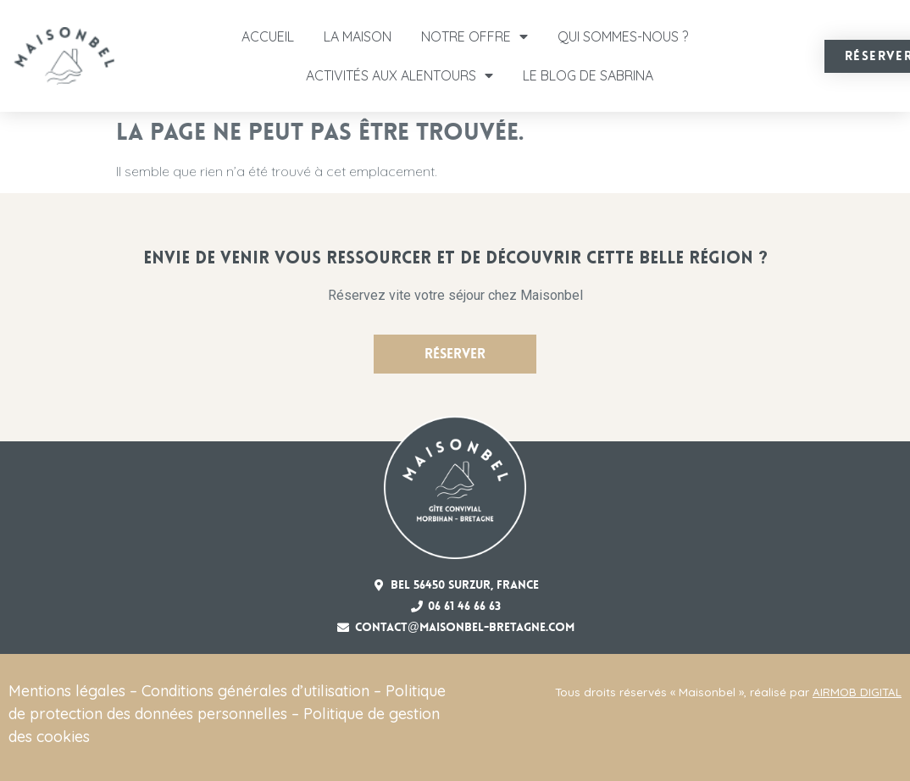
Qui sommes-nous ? (623, 36)
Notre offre (474, 36)
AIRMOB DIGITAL (857, 692)
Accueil (267, 36)
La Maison (357, 36)
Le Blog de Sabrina (588, 75)
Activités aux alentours (399, 75)
